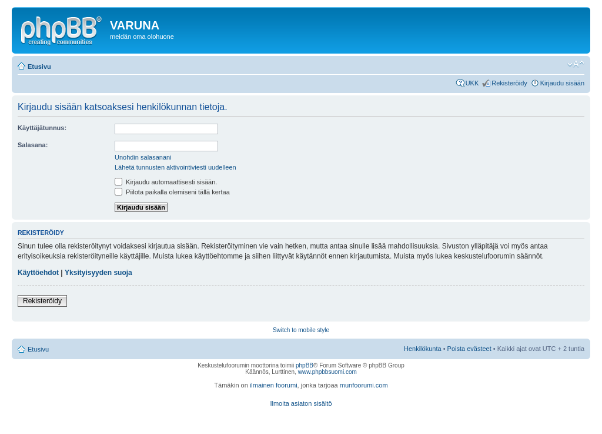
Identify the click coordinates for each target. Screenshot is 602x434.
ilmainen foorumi (273, 385)
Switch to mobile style (301, 330)
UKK (472, 83)
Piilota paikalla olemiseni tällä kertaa (172, 192)
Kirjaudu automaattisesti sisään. (166, 181)
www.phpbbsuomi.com (327, 372)
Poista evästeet (469, 348)
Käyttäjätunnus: (42, 127)
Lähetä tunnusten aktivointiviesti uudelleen (175, 167)
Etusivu (39, 66)
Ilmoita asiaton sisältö (301, 403)
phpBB (304, 365)
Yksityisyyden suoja (98, 273)
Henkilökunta (423, 348)
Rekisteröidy (509, 83)
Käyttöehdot (38, 273)
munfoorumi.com (364, 385)
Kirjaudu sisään (562, 83)
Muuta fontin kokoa (575, 64)
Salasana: (33, 144)
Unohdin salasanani (143, 157)
